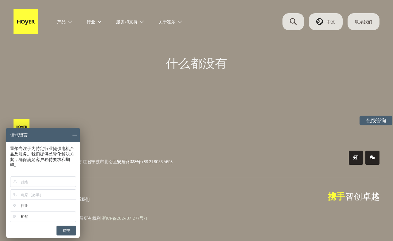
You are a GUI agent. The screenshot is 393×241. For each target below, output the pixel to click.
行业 (95, 22)
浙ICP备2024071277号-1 (125, 218)
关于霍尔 (172, 22)
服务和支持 (132, 22)
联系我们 (362, 22)
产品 (66, 22)
